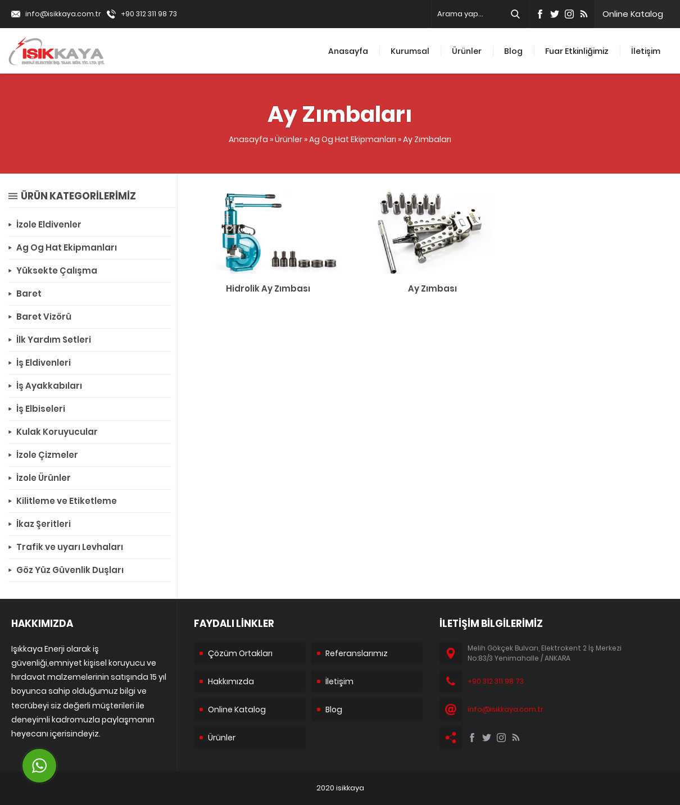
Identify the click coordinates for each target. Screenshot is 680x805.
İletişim (645, 51)
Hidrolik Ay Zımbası (268, 288)
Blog (513, 51)
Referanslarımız (356, 653)
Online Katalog (632, 14)
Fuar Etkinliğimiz (577, 51)
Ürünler (467, 51)
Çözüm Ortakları (240, 653)
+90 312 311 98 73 (149, 14)
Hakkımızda (231, 681)
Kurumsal (410, 51)
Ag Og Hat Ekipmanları (352, 139)
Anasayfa (348, 51)
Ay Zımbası (432, 288)
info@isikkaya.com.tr (63, 14)
